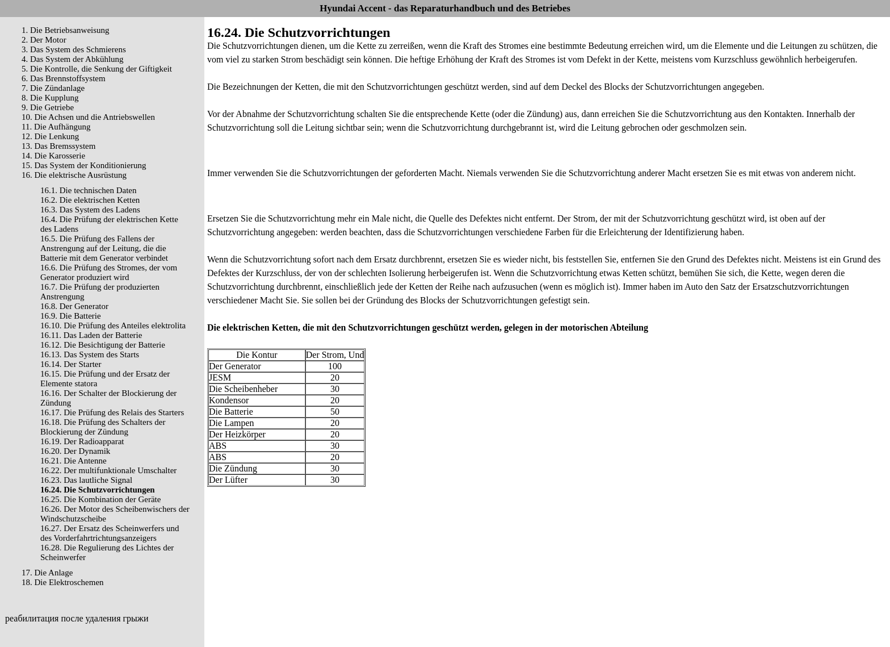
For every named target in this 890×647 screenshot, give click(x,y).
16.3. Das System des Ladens (90, 209)
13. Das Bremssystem (58, 146)
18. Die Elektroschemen (63, 582)
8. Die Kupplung (50, 97)
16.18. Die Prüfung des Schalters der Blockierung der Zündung (102, 427)
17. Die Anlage (47, 572)
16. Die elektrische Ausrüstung (74, 175)
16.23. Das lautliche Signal (86, 480)
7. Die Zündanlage (53, 88)
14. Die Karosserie (53, 155)
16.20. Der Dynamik (75, 451)
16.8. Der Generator (74, 306)
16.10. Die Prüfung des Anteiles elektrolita (113, 325)
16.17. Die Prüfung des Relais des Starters (112, 412)
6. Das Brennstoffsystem (64, 78)
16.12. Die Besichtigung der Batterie (102, 344)
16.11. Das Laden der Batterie (91, 335)
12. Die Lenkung (50, 136)
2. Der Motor (44, 39)
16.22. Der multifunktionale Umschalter (108, 470)
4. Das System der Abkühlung (73, 59)
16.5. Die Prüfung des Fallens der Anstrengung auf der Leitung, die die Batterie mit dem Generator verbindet (104, 248)
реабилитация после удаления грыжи (76, 618)
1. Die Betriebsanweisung (66, 30)
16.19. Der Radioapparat (82, 441)
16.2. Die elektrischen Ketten (90, 199)
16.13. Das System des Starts (89, 354)
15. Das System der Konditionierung (84, 165)
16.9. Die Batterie (70, 315)
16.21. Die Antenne (73, 460)
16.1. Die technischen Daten (88, 190)
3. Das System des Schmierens (74, 49)
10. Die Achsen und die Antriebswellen (88, 117)
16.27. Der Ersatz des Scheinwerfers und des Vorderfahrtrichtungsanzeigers (109, 533)
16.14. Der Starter (70, 364)
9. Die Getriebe (48, 107)
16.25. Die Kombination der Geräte (100, 499)
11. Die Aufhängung (56, 126)
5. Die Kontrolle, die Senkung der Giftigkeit (97, 68)
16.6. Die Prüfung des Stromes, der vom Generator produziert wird (108, 272)
